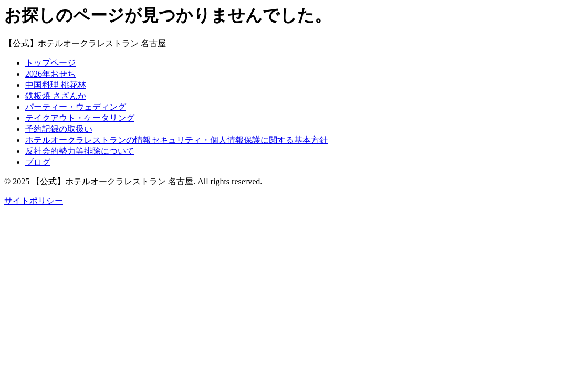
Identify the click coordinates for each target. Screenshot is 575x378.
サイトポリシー (33, 200)
